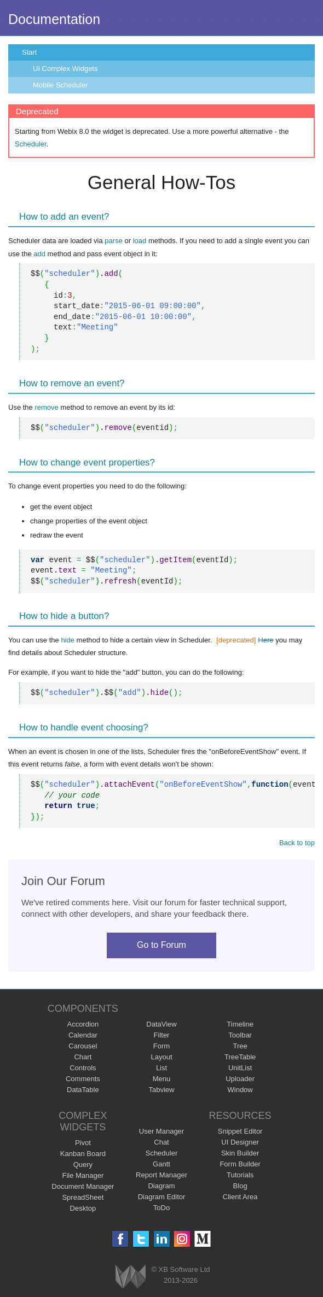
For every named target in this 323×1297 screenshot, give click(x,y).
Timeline (240, 1024)
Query (83, 1164)
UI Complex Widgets (65, 68)
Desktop (83, 1208)
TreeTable (240, 1057)
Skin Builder (240, 1153)
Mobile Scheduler (60, 85)
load (140, 241)
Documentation (54, 19)
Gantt (161, 1164)
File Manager (82, 1175)
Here (265, 640)
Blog (240, 1186)
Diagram (161, 1186)
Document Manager (82, 1186)
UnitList (240, 1068)
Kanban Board (83, 1153)
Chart (82, 1057)
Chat (161, 1142)
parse (114, 241)
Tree (240, 1046)
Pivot (83, 1143)
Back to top (297, 843)
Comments (83, 1079)
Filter (162, 1035)
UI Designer (240, 1142)
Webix (131, 1276)
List (161, 1068)
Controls (83, 1068)
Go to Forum (161, 945)
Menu (162, 1079)
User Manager (161, 1131)
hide (67, 640)
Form (161, 1046)
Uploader (240, 1079)
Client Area (240, 1197)
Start (29, 52)
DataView (161, 1024)
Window (240, 1090)
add (39, 254)
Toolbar (240, 1035)
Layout (161, 1057)
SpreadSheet (82, 1197)
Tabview (162, 1090)
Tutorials (240, 1175)
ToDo (161, 1208)
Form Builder (240, 1164)
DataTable (83, 1090)
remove (46, 407)
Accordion (83, 1024)
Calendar (82, 1035)
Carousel (82, 1046)
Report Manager (161, 1175)
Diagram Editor (162, 1197)
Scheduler (31, 144)
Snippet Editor (240, 1131)
